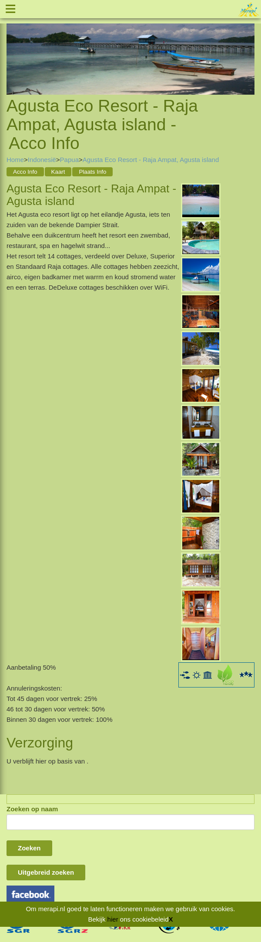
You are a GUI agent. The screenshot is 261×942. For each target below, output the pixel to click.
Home (15, 159)
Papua (69, 159)
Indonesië (42, 159)
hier (112, 919)
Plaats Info (92, 172)
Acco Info (25, 172)
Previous (13, 49)
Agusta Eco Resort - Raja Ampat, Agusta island (151, 159)
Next (247, 49)
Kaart (58, 172)
